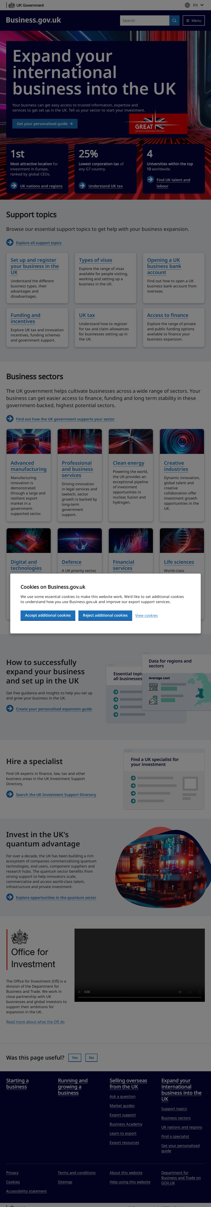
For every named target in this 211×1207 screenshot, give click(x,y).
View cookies (146, 615)
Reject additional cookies (105, 615)
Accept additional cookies (48, 615)
